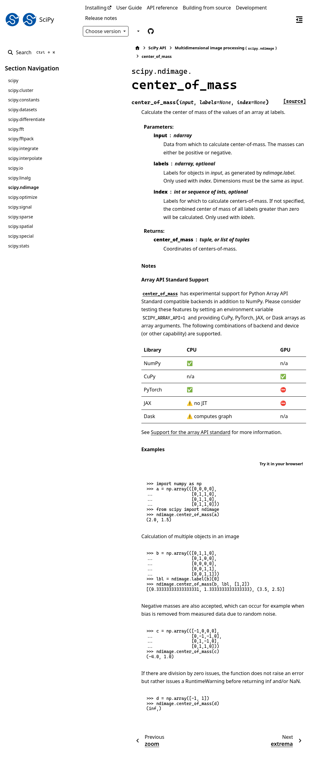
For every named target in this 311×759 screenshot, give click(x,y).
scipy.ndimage (23, 187)
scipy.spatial (20, 226)
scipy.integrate (23, 148)
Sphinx (46, 750)
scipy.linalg (19, 178)
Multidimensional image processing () (177, 48)
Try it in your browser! (281, 439)
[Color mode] (137, 31)
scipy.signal (20, 207)
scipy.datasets (22, 109)
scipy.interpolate (25, 158)
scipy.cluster (20, 90)
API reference (162, 7)
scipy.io (15, 168)
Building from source (207, 7)
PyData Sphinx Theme (264, 744)
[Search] (32, 52)
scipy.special (20, 236)
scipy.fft (16, 129)
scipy (13, 80)
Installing (96, 7)
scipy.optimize (22, 197)
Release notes (101, 18)
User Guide (129, 7)
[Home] (88, 48)
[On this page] (299, 19)
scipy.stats (18, 246)
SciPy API (108, 48)
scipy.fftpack (20, 139)
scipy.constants (23, 100)
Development (251, 7)
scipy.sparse (20, 217)
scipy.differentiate (26, 119)
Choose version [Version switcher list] (104, 31)
